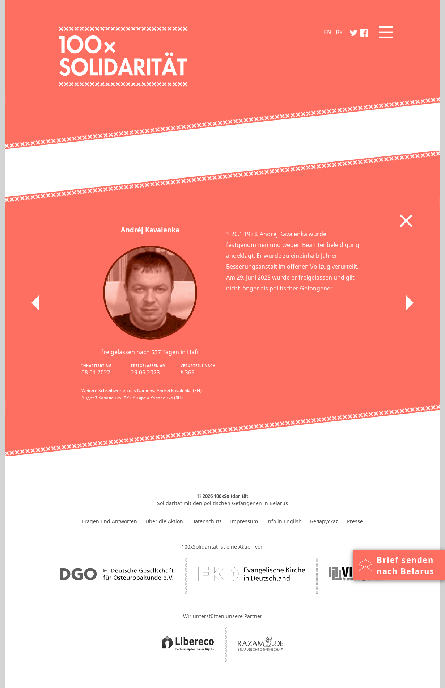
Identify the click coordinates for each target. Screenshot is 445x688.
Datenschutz (206, 521)
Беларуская (324, 521)
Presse (355, 521)
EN (327, 32)
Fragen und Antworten (109, 521)
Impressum (244, 521)
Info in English (284, 521)
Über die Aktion (164, 521)
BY (339, 32)
